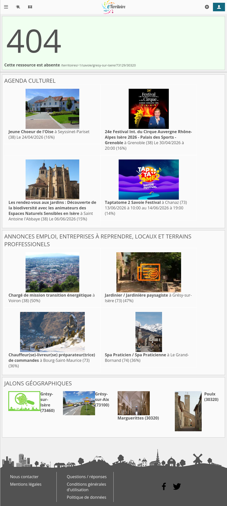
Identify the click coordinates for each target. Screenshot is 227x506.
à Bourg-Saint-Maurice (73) (52, 357)
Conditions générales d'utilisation (86, 486)
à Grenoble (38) (148, 137)
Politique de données (86, 497)
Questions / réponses (87, 476)
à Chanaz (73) (146, 202)
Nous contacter (24, 476)
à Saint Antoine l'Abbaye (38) (52, 211)
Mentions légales (25, 484)
